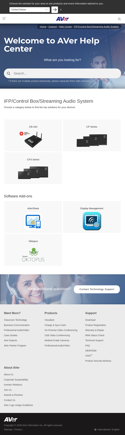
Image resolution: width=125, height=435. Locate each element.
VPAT (88, 355)
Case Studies (10, 335)
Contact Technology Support (96, 289)
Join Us (8, 390)
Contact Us (9, 400)
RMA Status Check (94, 335)
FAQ (87, 345)
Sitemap (8, 429)
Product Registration (95, 325)
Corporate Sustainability (16, 379)
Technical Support (94, 340)
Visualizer (49, 320)
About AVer (12, 367)
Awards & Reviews (13, 395)
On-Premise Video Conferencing (61, 330)
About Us (8, 374)
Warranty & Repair (94, 330)
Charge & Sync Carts (55, 325)
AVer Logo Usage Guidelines (18, 405)
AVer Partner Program (15, 345)
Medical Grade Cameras (57, 340)
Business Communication (17, 325)
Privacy (18, 429)
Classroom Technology (15, 320)
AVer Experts (10, 340)
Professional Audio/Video (16, 330)
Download (90, 320)
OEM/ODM (90, 350)
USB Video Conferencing (57, 335)
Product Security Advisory (98, 361)
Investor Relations (13, 384)
